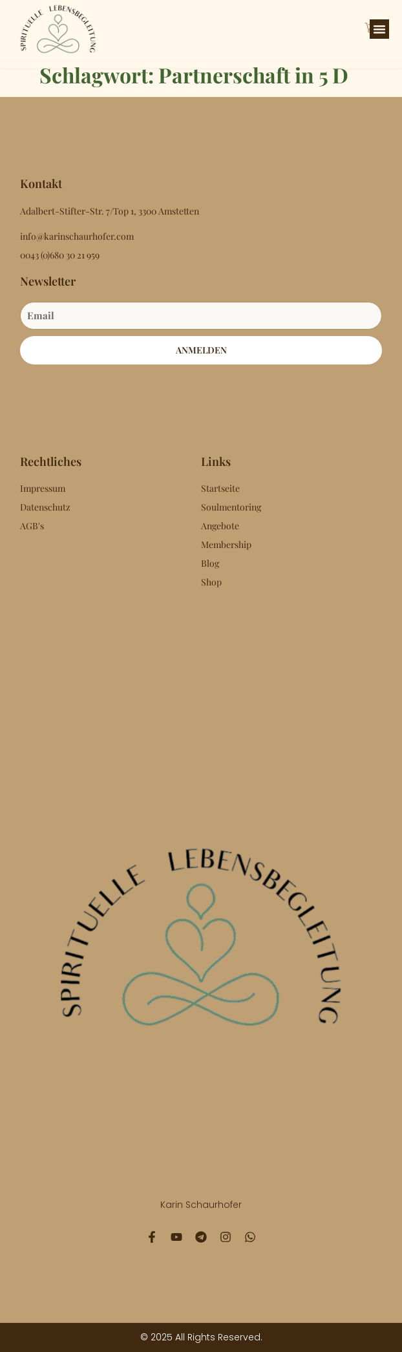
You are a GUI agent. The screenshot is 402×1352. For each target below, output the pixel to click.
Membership (226, 544)
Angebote (220, 526)
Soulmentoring (231, 507)
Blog (210, 563)
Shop (211, 582)
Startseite (220, 488)
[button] (379, 29)
